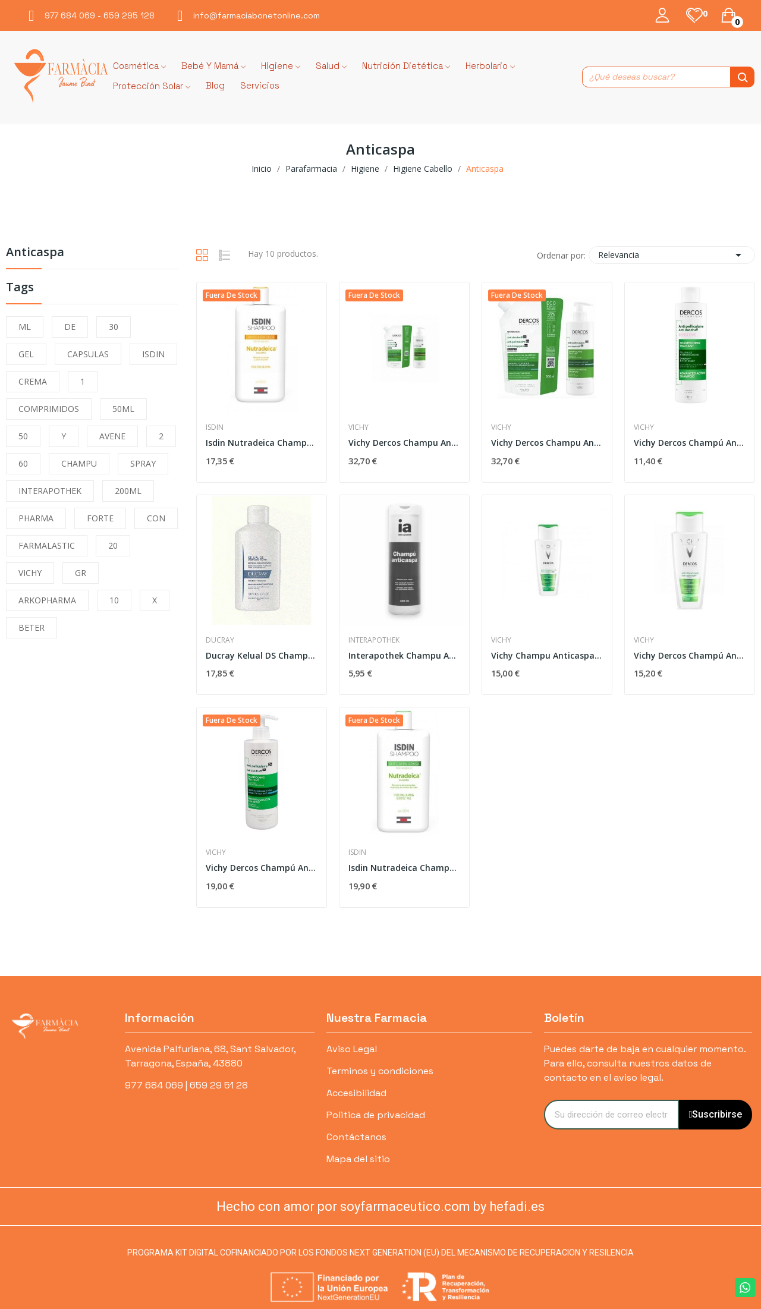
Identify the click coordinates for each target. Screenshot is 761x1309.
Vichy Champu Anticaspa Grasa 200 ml (547, 655)
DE (70, 326)
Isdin (215, 427)
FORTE (100, 518)
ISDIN (153, 354)
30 (113, 326)
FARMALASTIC (46, 545)
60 (23, 463)
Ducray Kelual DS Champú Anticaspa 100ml (261, 655)
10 (114, 600)
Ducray (220, 640)
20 (113, 545)
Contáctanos (356, 1137)
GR (80, 572)
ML (24, 326)
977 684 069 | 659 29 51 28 (186, 1085)
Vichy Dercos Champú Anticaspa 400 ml (690, 655)
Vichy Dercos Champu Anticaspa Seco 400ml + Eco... (404, 442)
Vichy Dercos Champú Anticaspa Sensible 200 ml (690, 442)
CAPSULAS (88, 354)
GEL (26, 354)
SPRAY (143, 463)
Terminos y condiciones (379, 1071)
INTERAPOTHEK (49, 490)
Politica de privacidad (375, 1115)
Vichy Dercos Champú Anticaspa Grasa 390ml (261, 867)
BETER (31, 627)
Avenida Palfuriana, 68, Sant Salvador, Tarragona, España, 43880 (210, 1056)
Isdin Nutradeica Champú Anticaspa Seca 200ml (261, 442)
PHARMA (36, 518)
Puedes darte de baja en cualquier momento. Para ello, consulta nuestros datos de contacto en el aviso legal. (645, 1063)
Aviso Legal (351, 1049)
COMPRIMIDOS (48, 408)
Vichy (358, 427)
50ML (123, 408)
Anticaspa (35, 253)
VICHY (30, 572)
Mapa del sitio (358, 1159)
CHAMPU (79, 463)
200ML (128, 490)
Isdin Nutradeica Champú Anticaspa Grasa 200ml (404, 867)
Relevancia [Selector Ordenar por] (672, 255)
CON (156, 518)
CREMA (32, 381)
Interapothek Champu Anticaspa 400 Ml (404, 655)
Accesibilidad (356, 1093)
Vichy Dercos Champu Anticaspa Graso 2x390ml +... (547, 442)
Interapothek (374, 640)
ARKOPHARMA (47, 600)
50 (23, 436)
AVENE (112, 436)
